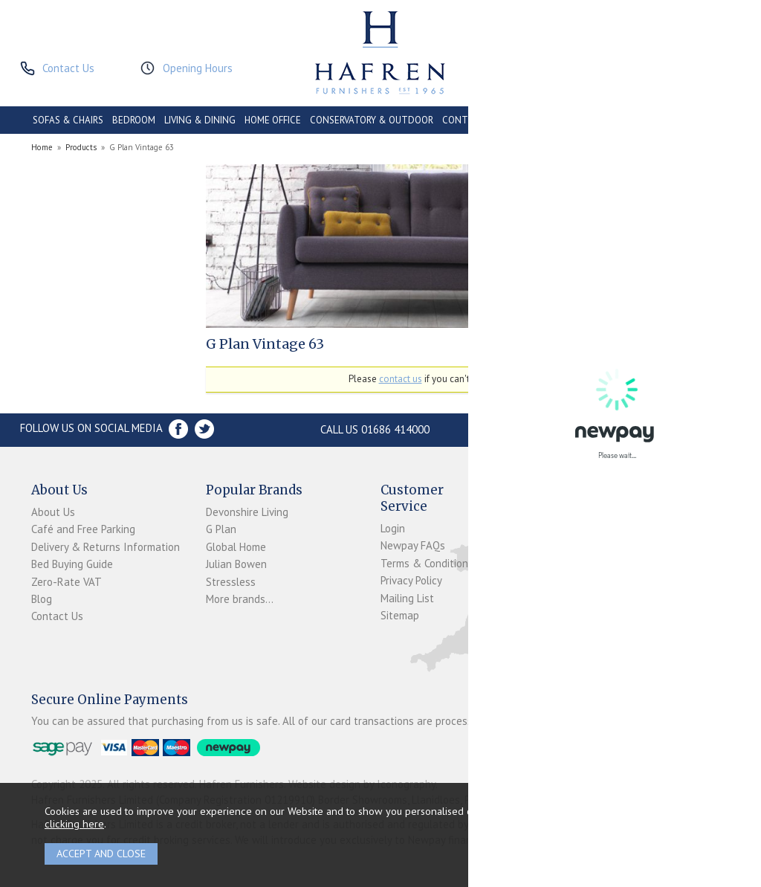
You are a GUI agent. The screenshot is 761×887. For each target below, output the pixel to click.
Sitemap (399, 615)
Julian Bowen (236, 564)
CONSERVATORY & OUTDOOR (371, 120)
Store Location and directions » (590, 429)
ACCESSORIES (655, 120)
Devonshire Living (247, 512)
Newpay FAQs (412, 545)
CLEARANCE (526, 120)
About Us (53, 512)
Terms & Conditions (426, 563)
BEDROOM (133, 120)
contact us (400, 378)
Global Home (236, 547)
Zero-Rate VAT (66, 582)
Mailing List (407, 598)
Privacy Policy (411, 580)
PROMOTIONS (589, 120)
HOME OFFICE (273, 120)
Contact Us (57, 616)
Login (392, 528)
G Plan (221, 529)
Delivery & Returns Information (105, 547)
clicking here (74, 823)
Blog (41, 599)
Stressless (231, 582)
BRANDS (711, 120)
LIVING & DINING (200, 120)
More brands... (239, 599)
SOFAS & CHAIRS (68, 120)
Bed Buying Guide (72, 564)
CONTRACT (467, 120)
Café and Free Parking (83, 529)
